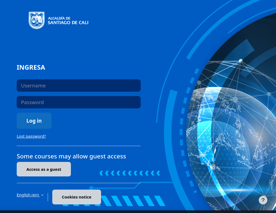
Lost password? (31, 136)
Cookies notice (76, 197)
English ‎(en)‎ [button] (28, 194)
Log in (34, 120)
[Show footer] (263, 200)
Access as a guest (43, 169)
